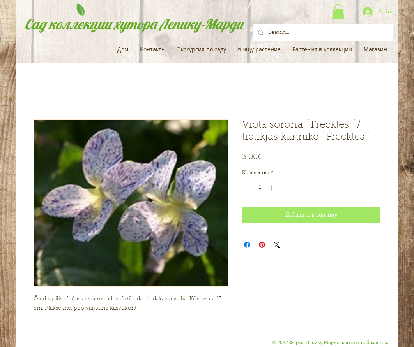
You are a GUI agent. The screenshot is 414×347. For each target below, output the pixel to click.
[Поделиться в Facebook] (247, 244)
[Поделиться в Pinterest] (262, 244)
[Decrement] (248, 188)
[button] (338, 11)
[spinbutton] (260, 188)
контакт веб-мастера (366, 342)
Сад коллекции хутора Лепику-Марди (134, 24)
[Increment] (272, 188)
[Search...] (322, 32)
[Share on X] (276, 244)
